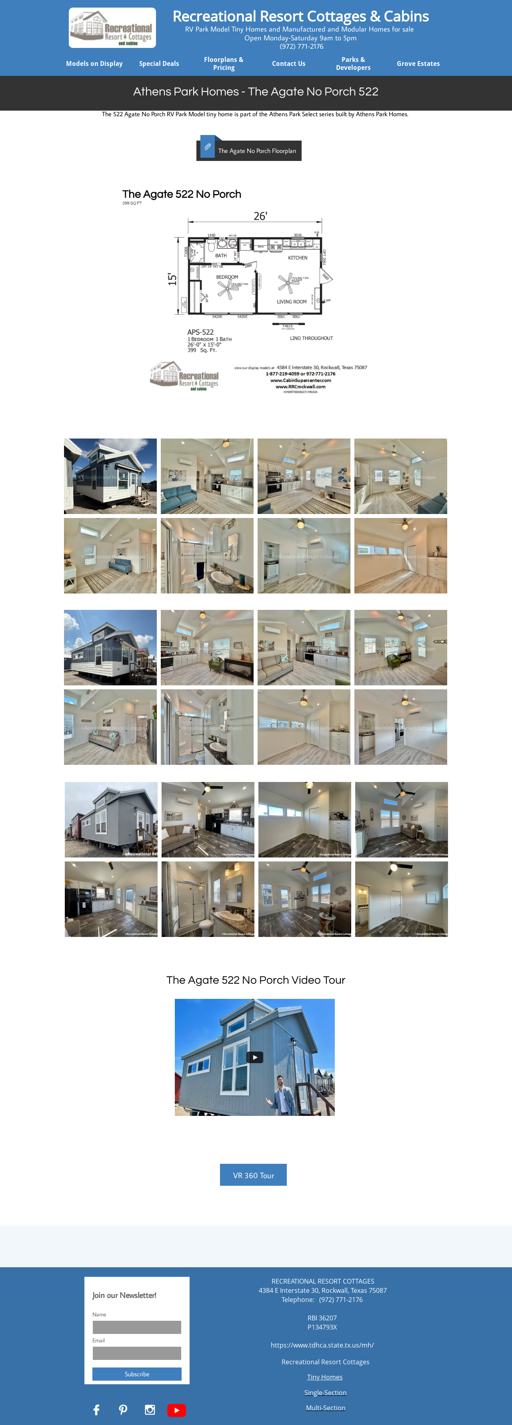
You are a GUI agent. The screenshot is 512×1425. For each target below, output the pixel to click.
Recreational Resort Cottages (326, 1362)
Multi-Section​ (326, 1407)
